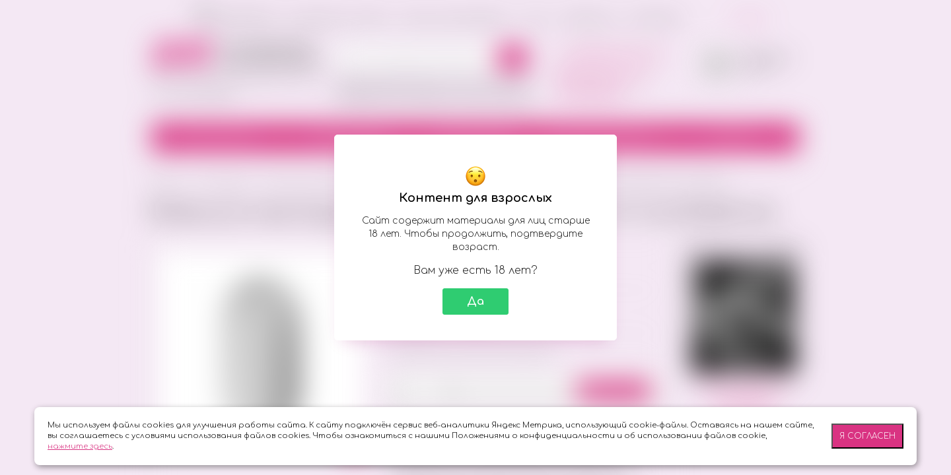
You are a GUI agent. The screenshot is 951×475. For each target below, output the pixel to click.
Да (475, 301)
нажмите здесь (80, 446)
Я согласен (867, 436)
